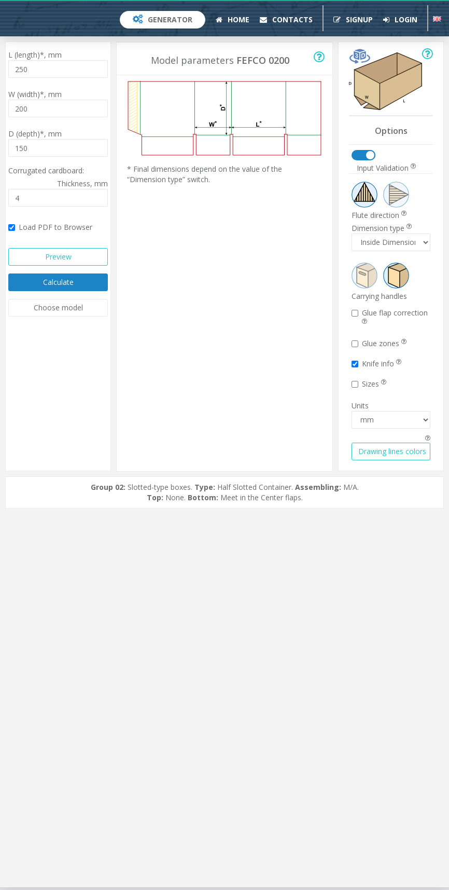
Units (360, 405)
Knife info (376, 363)
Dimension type (382, 228)
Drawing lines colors (392, 451)
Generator (162, 19)
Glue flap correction (390, 316)
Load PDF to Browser (50, 227)
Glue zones (379, 343)
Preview (58, 257)
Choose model (58, 307)
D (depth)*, (35, 134)
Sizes (369, 384)
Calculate (58, 282)
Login (400, 19)
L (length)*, (35, 55)
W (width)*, (35, 94)
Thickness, (82, 183)
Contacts (286, 19)
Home (232, 19)
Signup (353, 19)
